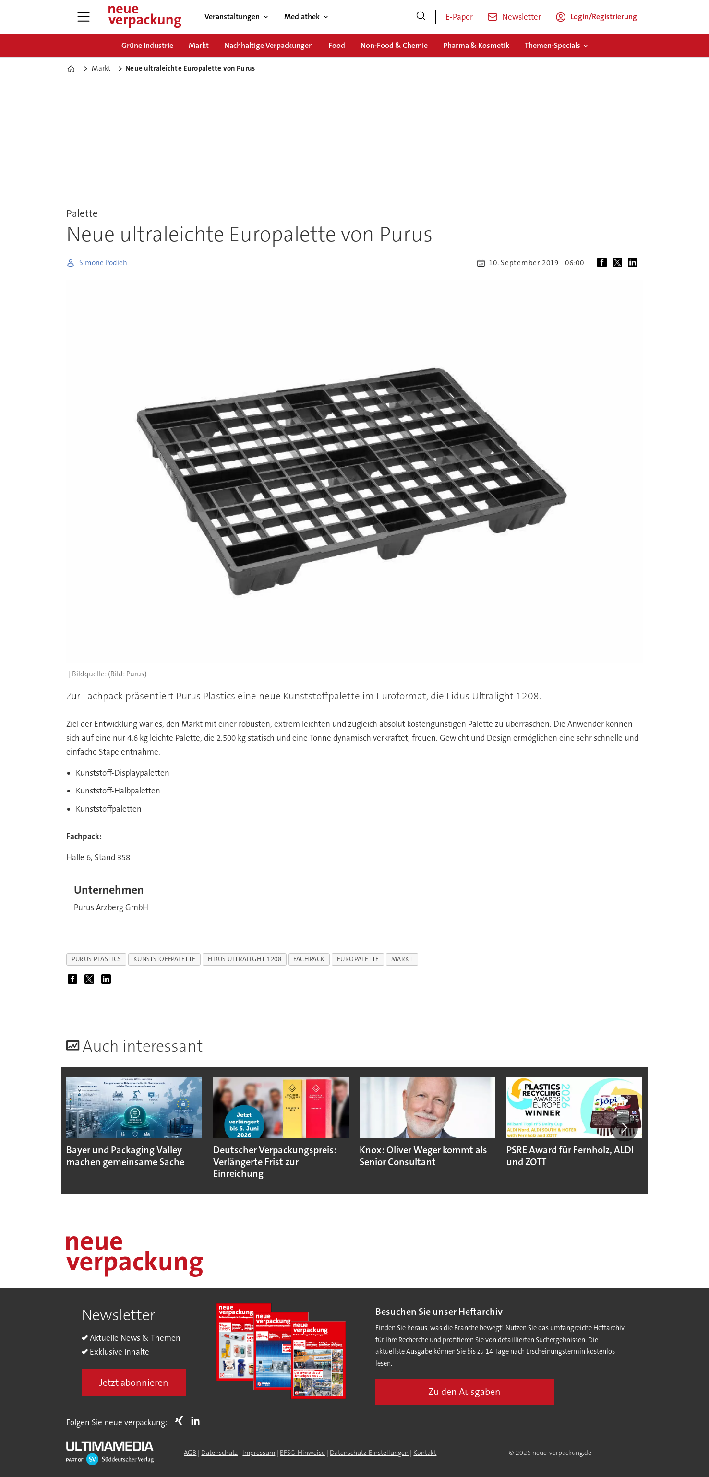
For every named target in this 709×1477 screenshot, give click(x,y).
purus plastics (96, 959)
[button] (624, 1127)
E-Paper (459, 17)
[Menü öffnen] (83, 17)
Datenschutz (219, 1452)
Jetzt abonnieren (133, 1382)
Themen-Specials (552, 45)
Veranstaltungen (232, 17)
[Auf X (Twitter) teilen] (619, 263)
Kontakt (424, 1452)
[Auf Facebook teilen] (604, 263)
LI (198, 1420)
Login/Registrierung (603, 17)
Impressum (258, 1452)
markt (402, 959)
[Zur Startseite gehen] (144, 17)
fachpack (308, 959)
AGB (190, 1452)
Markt (199, 45)
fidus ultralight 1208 (244, 959)
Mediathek (302, 17)
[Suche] (421, 16)
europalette (358, 959)
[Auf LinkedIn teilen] (634, 263)
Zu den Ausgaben (464, 1391)
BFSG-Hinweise (302, 1452)
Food (336, 45)
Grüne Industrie (147, 45)
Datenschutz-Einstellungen (369, 1452)
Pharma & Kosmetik (476, 45)
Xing (181, 1420)
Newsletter (521, 17)
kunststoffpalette (164, 959)
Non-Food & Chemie (394, 45)
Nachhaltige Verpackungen (268, 45)
